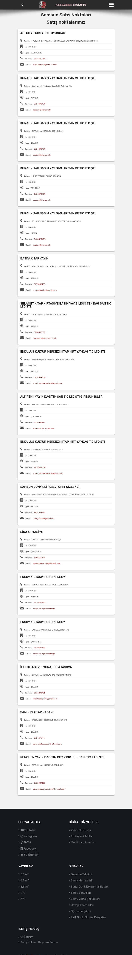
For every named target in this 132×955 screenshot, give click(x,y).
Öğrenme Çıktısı (81, 911)
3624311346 (39, 738)
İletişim (27, 937)
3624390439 (39, 104)
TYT (23, 892)
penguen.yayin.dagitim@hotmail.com (49, 789)
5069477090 (39, 603)
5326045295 (39, 422)
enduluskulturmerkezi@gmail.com (47, 383)
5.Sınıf (25, 874)
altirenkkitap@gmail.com (43, 428)
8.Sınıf (25, 886)
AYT (23, 899)
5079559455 (39, 284)
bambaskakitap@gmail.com (45, 290)
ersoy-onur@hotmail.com (44, 609)
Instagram (29, 836)
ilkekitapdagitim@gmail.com (45, 699)
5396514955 (39, 558)
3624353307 (39, 332)
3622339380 (39, 783)
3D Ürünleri (29, 854)
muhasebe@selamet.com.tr (45, 338)
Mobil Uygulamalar (83, 842)
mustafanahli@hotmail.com (45, 65)
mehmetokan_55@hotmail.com (46, 564)
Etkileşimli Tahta (81, 836)
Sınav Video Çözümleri (85, 899)
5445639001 (39, 59)
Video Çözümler (81, 830)
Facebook (28, 848)
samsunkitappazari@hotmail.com (47, 744)
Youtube (28, 830)
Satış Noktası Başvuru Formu (39, 942)
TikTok (26, 842)
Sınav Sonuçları (81, 892)
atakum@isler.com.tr (42, 110)
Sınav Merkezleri (81, 880)
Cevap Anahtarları (82, 905)
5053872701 (39, 693)
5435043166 (39, 512)
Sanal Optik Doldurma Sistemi (90, 886)
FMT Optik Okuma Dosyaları (88, 917)
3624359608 (39, 377)
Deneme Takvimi (81, 874)
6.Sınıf (25, 880)
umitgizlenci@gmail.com (43, 518)
